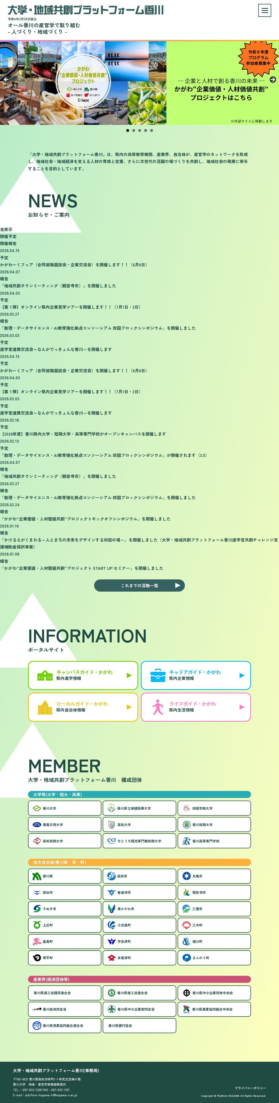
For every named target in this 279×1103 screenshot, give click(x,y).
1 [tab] (127, 130)
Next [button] (272, 80)
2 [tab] (133, 130)
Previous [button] (6, 80)
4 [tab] (145, 130)
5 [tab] (151, 130)
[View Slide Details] (139, 81)
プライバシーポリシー (250, 1088)
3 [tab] (139, 130)
